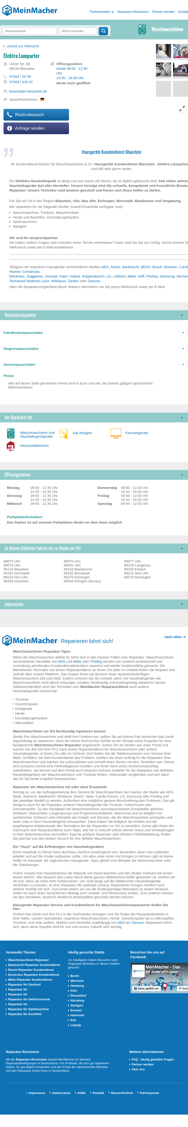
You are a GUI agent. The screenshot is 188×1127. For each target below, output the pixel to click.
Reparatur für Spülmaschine (28, 1009)
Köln (73, 990)
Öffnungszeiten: (18, 475)
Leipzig (75, 1025)
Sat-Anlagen (82, 433)
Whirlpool (58, 281)
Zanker (73, 281)
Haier (63, 276)
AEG (105, 267)
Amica (115, 267)
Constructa (31, 271)
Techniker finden (103, 31)
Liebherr (119, 276)
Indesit (75, 276)
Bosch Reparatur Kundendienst (31, 970)
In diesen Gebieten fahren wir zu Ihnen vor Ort (43, 548)
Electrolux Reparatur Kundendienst (33, 974)
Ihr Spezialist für (19, 417)
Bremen (76, 1010)
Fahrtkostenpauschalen (23, 333)
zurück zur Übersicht (23, 46)
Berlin (74, 976)
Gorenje (51, 276)
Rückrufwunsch (25, 114)
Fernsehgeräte (136, 433)
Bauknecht (130, 267)
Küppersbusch (93, 276)
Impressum (14, 604)
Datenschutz (61, 1093)
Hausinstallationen (34, 445)
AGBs (81, 1093)
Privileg (152, 276)
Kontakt (98, 1093)
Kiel (73, 1020)
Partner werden (163, 12)
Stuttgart (76, 1005)
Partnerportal (149, 1093)
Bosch (157, 267)
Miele (131, 276)
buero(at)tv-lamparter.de (28, 91)
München (77, 981)
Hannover (77, 1015)
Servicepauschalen (19, 364)
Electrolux (17, 276)
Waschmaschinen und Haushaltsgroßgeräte (37, 434)
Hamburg (77, 985)
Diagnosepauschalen (21, 349)
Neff (141, 276)
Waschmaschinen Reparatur (28, 960)
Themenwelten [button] (100, 12)
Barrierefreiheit (122, 1093)
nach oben (173, 637)
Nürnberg (77, 1000)
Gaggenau (35, 276)
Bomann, (171, 267)
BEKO (146, 267)
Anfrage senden (26, 128)
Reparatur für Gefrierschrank (29, 999)
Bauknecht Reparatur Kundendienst (34, 965)
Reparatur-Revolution (133, 12)
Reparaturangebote (20, 315)
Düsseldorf (78, 995)
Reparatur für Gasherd (24, 984)
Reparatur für (17, 989)
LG (108, 276)
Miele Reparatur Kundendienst (30, 979)
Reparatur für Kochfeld (24, 1014)
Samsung (167, 276)
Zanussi (94, 281)
